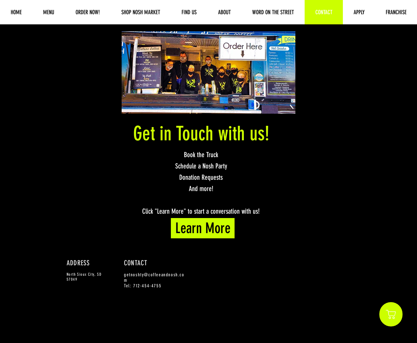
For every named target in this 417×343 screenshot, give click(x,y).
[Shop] (391, 314)
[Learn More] (203, 228)
